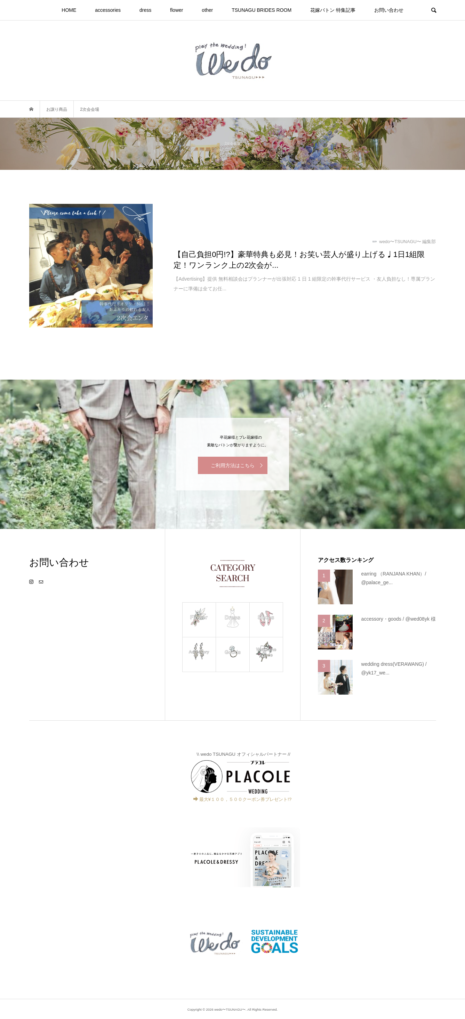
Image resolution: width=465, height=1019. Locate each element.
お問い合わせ (388, 10)
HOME (69, 10)
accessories (108, 10)
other (207, 10)
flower (176, 10)
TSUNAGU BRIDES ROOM (261, 10)
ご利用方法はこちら (233, 465)
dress (145, 10)
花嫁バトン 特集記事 (332, 10)
